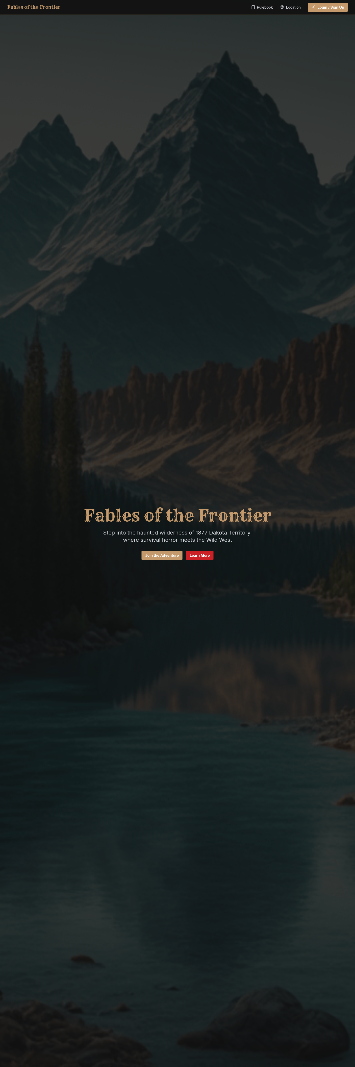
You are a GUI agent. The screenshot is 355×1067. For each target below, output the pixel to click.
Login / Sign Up (328, 7)
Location (290, 7)
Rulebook (262, 7)
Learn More (200, 555)
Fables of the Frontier (33, 7)
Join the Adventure (162, 555)
